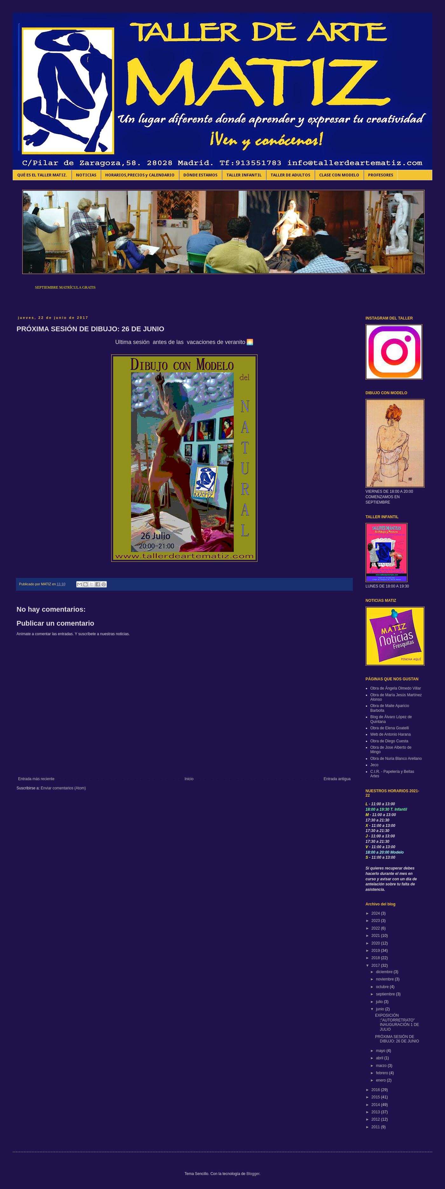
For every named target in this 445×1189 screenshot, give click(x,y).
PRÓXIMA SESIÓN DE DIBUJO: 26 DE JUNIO (397, 1038)
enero (381, 1080)
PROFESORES (380, 175)
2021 (376, 935)
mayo (381, 1050)
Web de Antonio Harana (390, 734)
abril (380, 1058)
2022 (376, 928)
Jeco (374, 765)
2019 (376, 950)
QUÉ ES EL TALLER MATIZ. (42, 175)
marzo (382, 1065)
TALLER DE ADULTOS (290, 175)
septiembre (386, 994)
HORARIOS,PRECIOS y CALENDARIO (140, 175)
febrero (382, 1073)
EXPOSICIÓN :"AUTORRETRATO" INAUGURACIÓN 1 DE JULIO (397, 1022)
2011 (376, 1127)
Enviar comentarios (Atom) (63, 788)
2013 (376, 1112)
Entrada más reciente (36, 779)
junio (380, 1009)
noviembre (385, 979)
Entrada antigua (337, 779)
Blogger (252, 1174)
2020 (376, 943)
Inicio (189, 779)
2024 (376, 913)
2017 (376, 965)
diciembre (385, 972)
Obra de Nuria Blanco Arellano (396, 758)
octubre (383, 987)
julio (380, 1002)
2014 (376, 1105)
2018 (376, 958)
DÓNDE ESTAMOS (200, 175)
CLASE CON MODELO (339, 175)
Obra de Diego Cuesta (389, 741)
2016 (376, 1090)
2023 (376, 920)
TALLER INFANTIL (244, 175)
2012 (376, 1119)
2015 (376, 1097)
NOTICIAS (86, 175)
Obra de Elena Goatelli (389, 728)
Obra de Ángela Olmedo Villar (395, 688)
